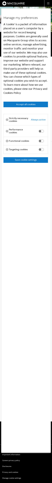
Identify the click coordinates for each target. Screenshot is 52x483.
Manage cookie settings (11, 478)
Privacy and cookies (10, 472)
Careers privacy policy (11, 460)
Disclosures (6, 466)
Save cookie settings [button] (26, 159)
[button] (48, 3)
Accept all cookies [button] (25, 104)
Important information (11, 454)
